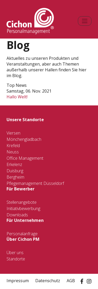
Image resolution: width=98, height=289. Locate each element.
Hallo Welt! (17, 97)
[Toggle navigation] (84, 21)
